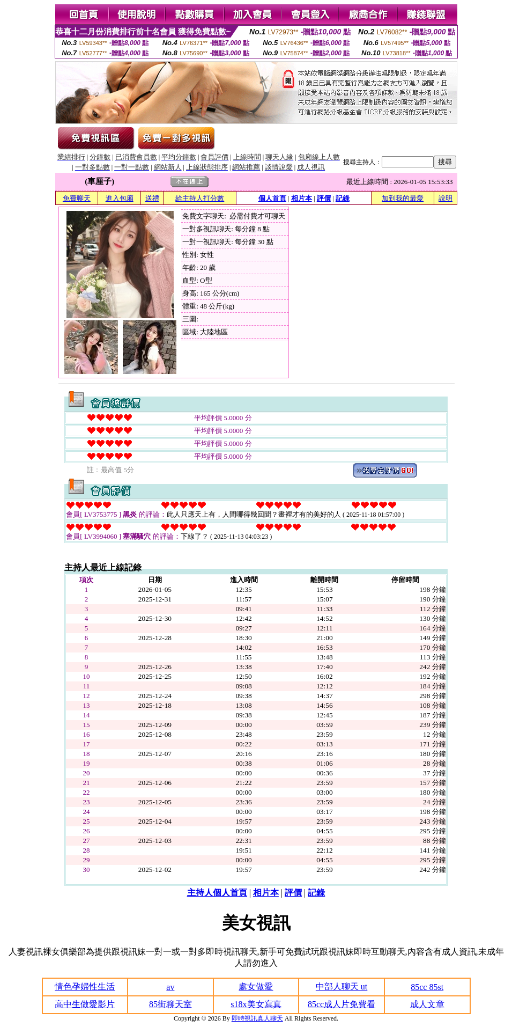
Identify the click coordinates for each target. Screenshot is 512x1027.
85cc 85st (427, 987)
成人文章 (427, 1004)
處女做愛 (256, 986)
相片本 (301, 198)
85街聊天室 (170, 1004)
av (170, 987)
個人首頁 (272, 198)
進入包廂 (119, 198)
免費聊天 (77, 198)
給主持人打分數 (199, 198)
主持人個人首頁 (217, 892)
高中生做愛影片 (85, 1004)
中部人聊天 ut (341, 986)
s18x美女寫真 (256, 1004)
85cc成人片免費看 (341, 1004)
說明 (445, 198)
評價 (324, 198)
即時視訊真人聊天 (257, 1018)
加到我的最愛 (403, 198)
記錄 (343, 198)
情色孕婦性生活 (85, 986)
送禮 (152, 198)
